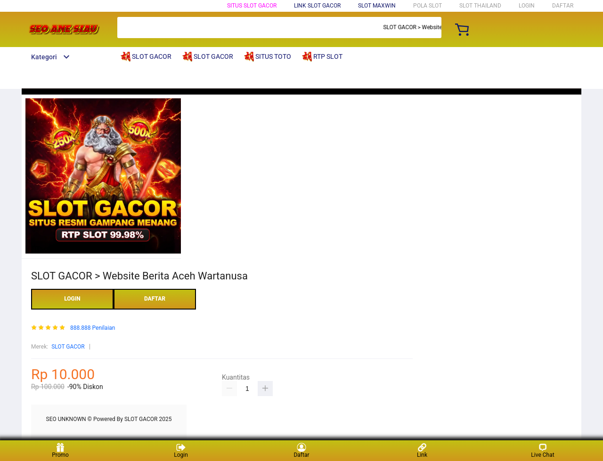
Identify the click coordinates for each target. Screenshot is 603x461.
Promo (60, 450)
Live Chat (542, 450)
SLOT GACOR (68, 346)
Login (181, 450)
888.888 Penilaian (92, 328)
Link (422, 450)
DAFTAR (562, 5)
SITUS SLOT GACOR (252, 5)
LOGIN (527, 5)
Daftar (301, 450)
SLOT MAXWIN (377, 5)
